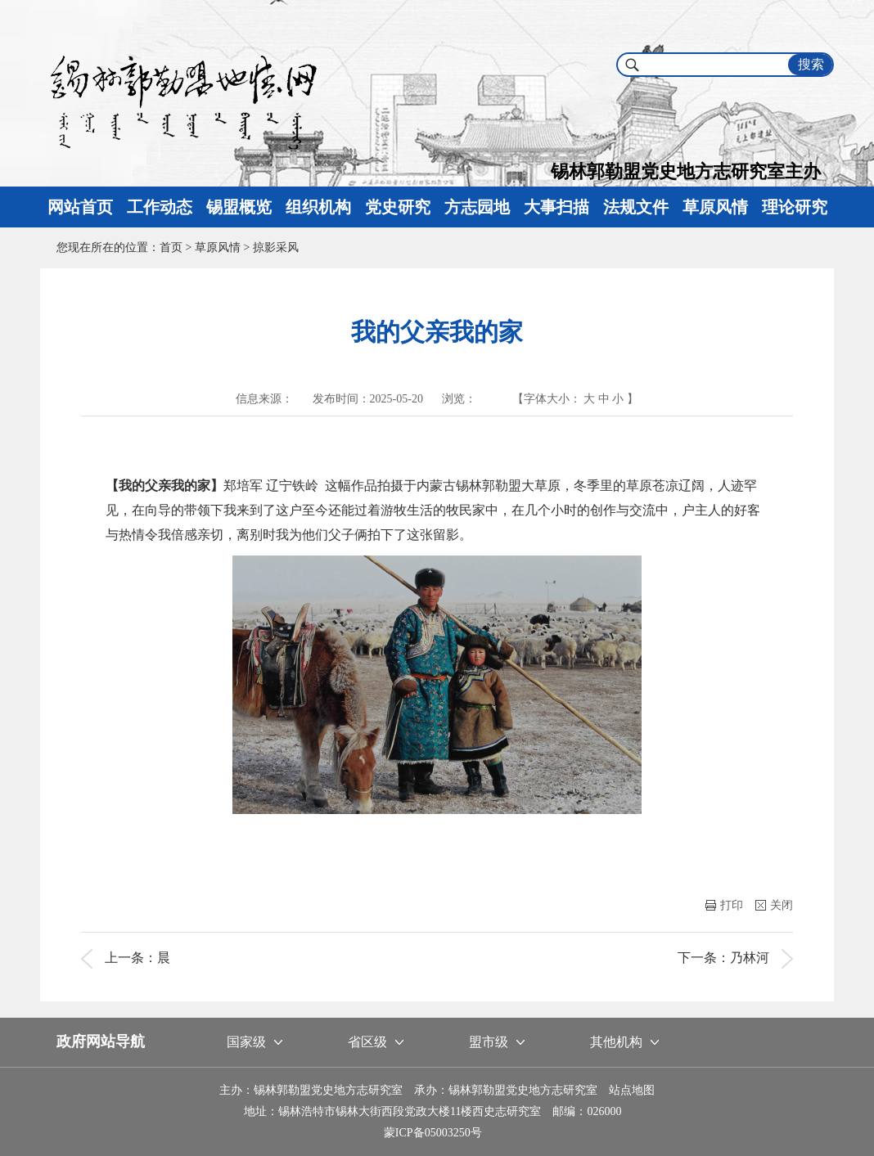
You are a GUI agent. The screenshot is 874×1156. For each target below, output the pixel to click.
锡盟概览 (239, 207)
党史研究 (397, 207)
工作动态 (159, 207)
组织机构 (318, 207)
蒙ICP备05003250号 (433, 1133)
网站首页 (80, 207)
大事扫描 (556, 207)
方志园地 (477, 207)
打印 (724, 905)
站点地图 (632, 1090)
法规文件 (636, 207)
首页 (171, 247)
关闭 (774, 905)
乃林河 (749, 958)
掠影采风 (276, 247)
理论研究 (794, 207)
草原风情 (715, 207)
